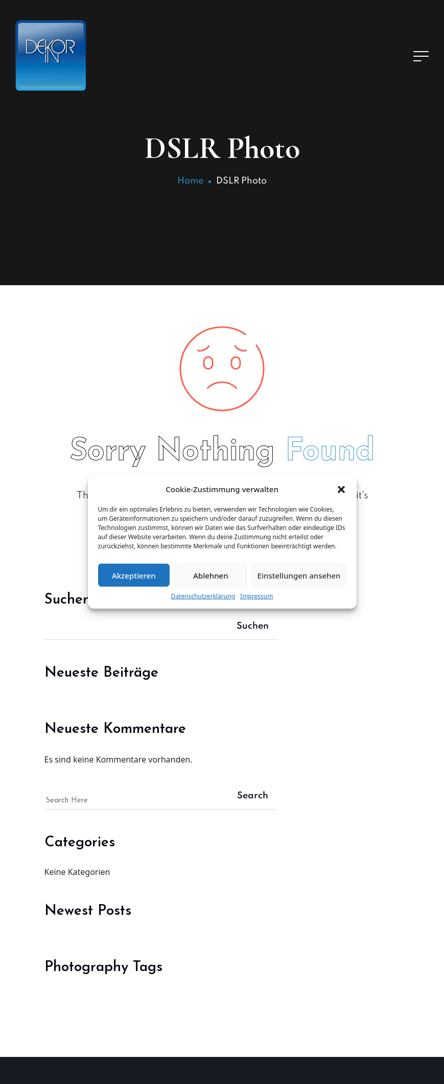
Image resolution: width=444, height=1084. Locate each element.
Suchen (253, 626)
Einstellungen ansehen (299, 575)
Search (252, 795)
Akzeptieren (134, 575)
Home (190, 181)
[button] (341, 489)
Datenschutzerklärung (203, 596)
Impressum (256, 596)
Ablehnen (210, 575)
